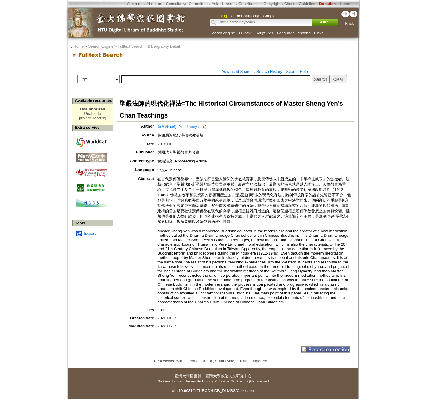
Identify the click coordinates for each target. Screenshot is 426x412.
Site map (135, 3)
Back (349, 23)
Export (90, 233)
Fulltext (245, 33)
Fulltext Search (130, 46)
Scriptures (264, 33)
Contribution (249, 3)
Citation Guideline (299, 3)
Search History (269, 71)
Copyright (272, 3)
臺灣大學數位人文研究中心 (228, 376)
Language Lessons (293, 33)
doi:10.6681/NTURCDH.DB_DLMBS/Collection (213, 390)
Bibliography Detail (164, 46)
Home (345, 3)
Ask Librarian (223, 3)
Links (318, 33)
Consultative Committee (187, 3)
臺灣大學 (182, 376)
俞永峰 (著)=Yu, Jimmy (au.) (181, 126)
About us (154, 3)
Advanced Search (237, 71)
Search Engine (100, 46)
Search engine (222, 33)
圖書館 (195, 376)
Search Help (297, 71)
